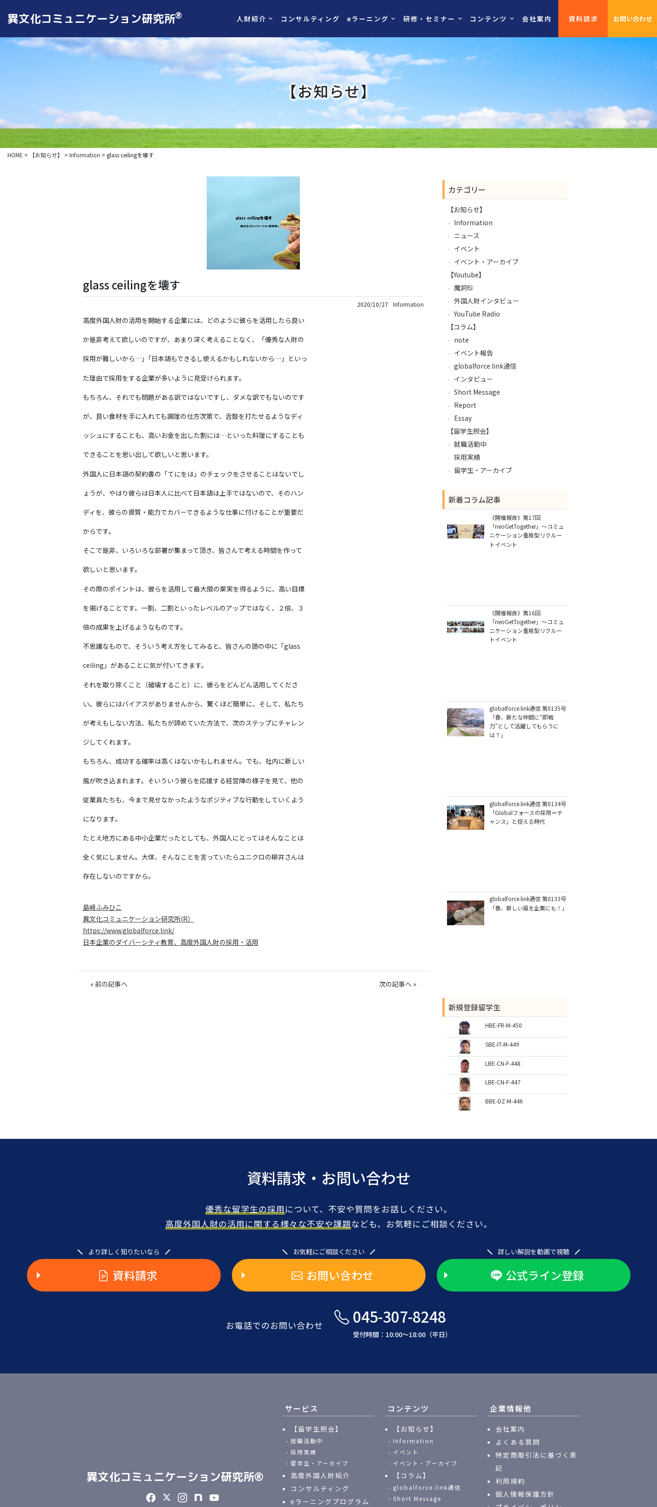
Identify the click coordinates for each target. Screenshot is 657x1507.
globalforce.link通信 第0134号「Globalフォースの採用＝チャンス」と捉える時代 (527, 812)
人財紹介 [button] (251, 18)
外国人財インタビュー (486, 300)
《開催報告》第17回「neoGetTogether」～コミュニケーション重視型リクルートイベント (526, 530)
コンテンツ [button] (488, 18)
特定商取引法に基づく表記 (536, 1461)
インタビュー (473, 378)
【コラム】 (463, 326)
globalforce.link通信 (485, 365)
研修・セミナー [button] (429, 18)
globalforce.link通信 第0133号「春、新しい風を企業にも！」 (528, 903)
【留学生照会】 (470, 431)
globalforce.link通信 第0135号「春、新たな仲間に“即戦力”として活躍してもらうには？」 (527, 721)
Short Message (477, 392)
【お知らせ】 (466, 209)
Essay (463, 418)
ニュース (467, 235)
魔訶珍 (464, 287)
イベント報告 (473, 352)
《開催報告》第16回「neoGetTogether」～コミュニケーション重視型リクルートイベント (526, 626)
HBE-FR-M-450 (503, 1025)
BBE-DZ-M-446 (504, 1101)
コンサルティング (310, 18)
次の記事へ (395, 984)
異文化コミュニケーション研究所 (94, 18)
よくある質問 (517, 1441)
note (461, 339)
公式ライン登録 (537, 1275)
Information (408, 304)
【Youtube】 (466, 274)
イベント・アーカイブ (486, 261)
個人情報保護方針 (525, 1494)
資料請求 (583, 18)
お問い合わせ (632, 18)
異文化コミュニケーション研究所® (175, 1476)
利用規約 (510, 1481)
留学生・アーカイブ (483, 470)
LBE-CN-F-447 (503, 1082)
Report (465, 405)
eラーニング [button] (368, 18)
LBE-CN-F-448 (503, 1063)
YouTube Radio (477, 313)
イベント (467, 248)
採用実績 (467, 457)
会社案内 (537, 18)
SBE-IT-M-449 (502, 1044)
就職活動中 (470, 444)
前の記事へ (111, 984)
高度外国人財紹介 (320, 1475)
